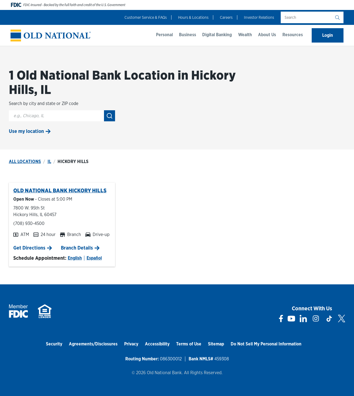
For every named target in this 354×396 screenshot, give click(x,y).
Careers (226, 17)
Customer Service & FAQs (145, 17)
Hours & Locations (193, 17)
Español (94, 258)
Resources (292, 34)
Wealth (245, 34)
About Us (267, 34)
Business (187, 34)
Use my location (26, 131)
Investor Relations (259, 17)
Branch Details (77, 248)
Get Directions (29, 248)
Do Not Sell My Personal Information (266, 344)
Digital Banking (217, 34)
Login (327, 35)
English (75, 258)
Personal (164, 34)
